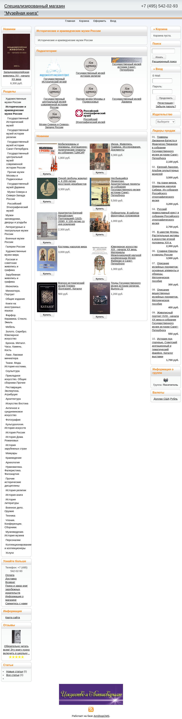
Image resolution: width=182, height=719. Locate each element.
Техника (10, 515)
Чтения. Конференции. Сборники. (13, 524)
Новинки (43, 136)
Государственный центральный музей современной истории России (54, 103)
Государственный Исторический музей (54, 80)
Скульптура (13, 371)
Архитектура (13, 398)
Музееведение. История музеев (14, 533)
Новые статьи (14, 671)
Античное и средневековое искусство (14, 412)
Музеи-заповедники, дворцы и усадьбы (16, 219)
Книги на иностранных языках (12, 307)
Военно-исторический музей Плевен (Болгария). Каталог (71, 286)
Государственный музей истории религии (90, 74)
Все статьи (12, 675)
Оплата (9, 575)
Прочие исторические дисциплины (13, 482)
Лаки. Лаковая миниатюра (14, 356)
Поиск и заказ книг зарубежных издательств (16, 589)
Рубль (174, 398)
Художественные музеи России (15, 100)
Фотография (13, 419)
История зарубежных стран (16, 447)
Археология (13, 462)
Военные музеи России (14, 240)
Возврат (10, 582)
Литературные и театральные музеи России (16, 230)
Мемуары (11, 453)
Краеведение (14, 457)
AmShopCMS (101, 716)
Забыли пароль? (166, 106)
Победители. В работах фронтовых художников (125, 214)
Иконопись (12, 286)
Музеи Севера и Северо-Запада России (54, 126)
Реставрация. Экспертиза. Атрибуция (13, 391)
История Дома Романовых (14, 439)
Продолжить (165, 98)
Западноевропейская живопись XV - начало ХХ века (16, 76)
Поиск (156, 43)
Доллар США (162, 398)
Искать (159, 57)
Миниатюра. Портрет (12, 292)
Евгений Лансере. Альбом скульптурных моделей (165, 170)
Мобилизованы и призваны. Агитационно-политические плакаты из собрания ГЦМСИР (73, 148)
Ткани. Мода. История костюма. (15, 364)
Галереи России (15, 246)
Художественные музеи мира (15, 253)
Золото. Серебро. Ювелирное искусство (16, 335)
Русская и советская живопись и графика (11, 264)
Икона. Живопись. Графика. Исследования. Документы (126, 147)
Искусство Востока (17, 403)
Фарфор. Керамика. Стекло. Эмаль (16, 319)
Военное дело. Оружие (14, 509)
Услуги (10, 552)
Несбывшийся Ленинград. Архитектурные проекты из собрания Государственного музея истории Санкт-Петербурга (125, 187)
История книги (14, 494)
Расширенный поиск (164, 61)
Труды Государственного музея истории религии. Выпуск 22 (126, 286)
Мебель (10, 326)
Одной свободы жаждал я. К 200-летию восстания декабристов (72, 181)
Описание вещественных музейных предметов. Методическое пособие (165, 296)
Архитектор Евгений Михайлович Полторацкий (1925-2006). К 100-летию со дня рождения (71, 218)
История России (15, 432)
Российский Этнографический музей (90, 120)
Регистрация (165, 103)
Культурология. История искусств (15, 426)
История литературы (12, 501)
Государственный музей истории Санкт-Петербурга (126, 67)
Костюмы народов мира (72, 246)
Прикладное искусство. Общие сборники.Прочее (15, 379)
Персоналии (13, 540)
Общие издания (15, 298)
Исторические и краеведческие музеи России (15, 110)
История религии (16, 490)
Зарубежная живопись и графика (12, 278)
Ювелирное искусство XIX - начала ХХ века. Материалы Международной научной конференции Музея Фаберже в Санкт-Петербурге (126, 255)
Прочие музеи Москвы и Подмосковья (90, 100)
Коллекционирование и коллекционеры (17, 546)
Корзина (161, 29)
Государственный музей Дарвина (126, 100)
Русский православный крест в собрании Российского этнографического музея (165, 216)
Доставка (11, 578)
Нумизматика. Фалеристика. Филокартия (13, 470)
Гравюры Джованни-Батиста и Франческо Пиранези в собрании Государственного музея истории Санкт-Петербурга (165, 148)
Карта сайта (12, 617)
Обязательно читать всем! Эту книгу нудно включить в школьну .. (16, 650)
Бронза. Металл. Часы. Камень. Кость (15, 347)
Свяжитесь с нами (16, 603)
